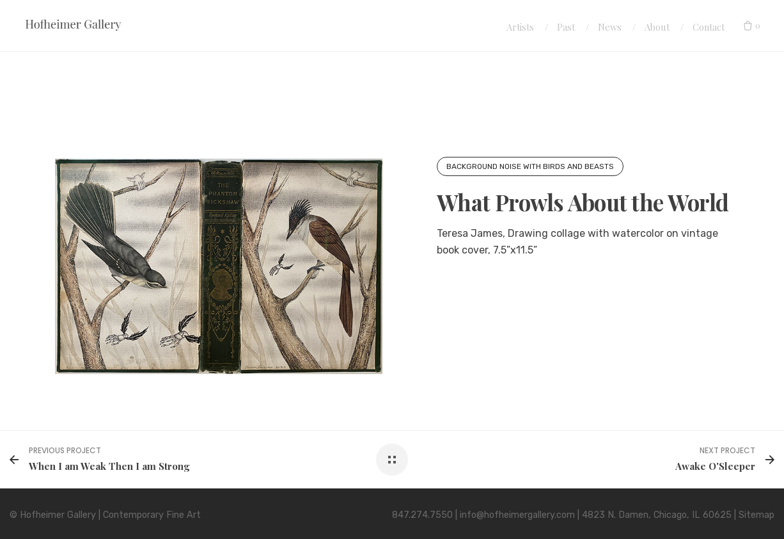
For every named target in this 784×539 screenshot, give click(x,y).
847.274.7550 (422, 515)
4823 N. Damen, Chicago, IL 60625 (657, 515)
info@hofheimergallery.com (517, 515)
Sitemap (756, 515)
